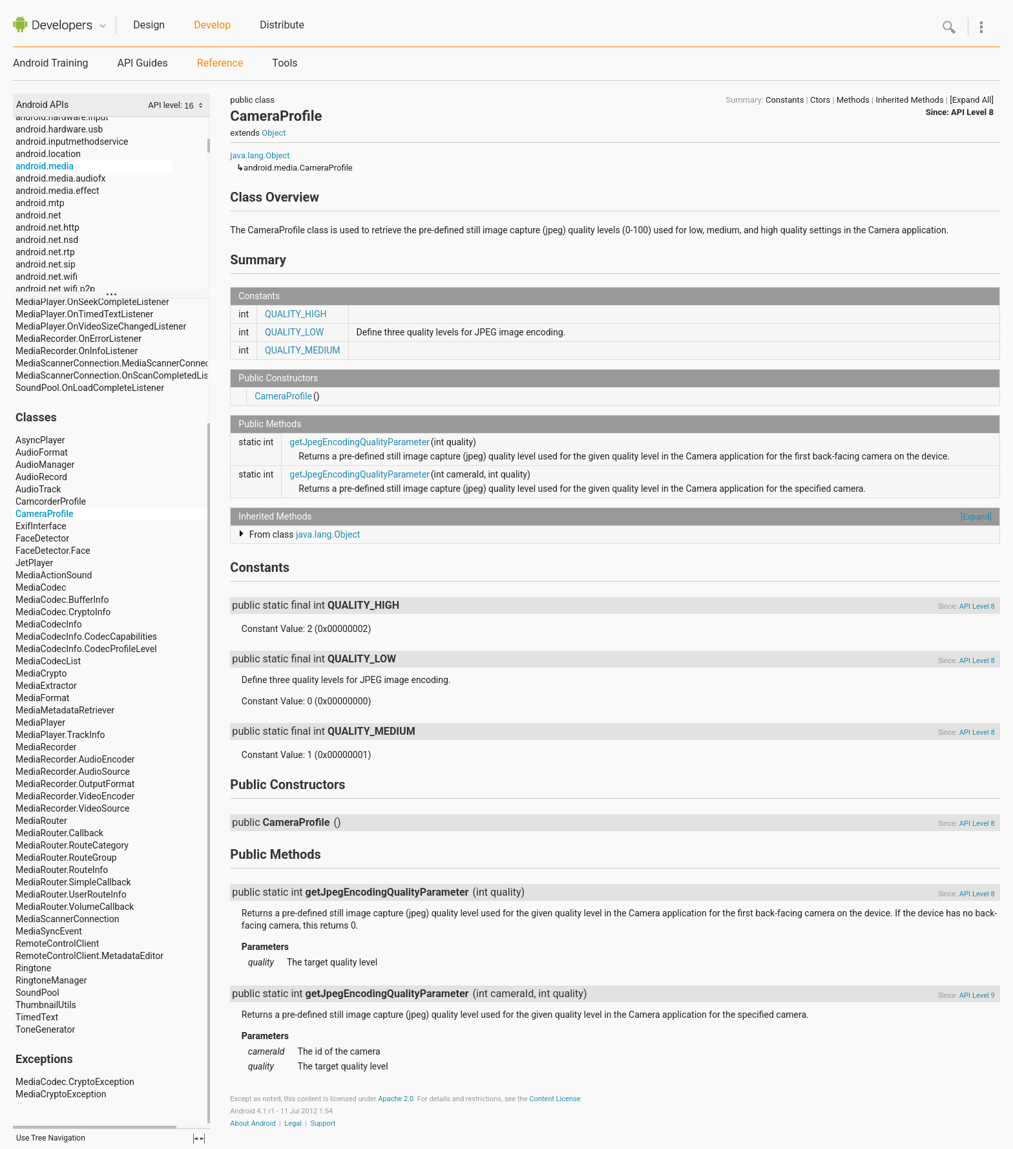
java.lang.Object (259, 155)
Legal (293, 1123)
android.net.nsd (47, 240)
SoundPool (37, 992)
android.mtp (40, 203)
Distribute (282, 25)
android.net (38, 215)
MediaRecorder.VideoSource (72, 808)
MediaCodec (41, 587)
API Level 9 (977, 995)
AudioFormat (42, 452)
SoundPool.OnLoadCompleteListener (90, 388)
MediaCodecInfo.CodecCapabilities (86, 636)
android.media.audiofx (61, 178)
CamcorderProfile (51, 501)
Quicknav (102, 26)
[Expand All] (972, 100)
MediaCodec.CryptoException (75, 1082)
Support (322, 1123)
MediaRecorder (46, 747)
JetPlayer (34, 563)
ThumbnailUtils (46, 1005)
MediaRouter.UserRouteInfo (71, 894)
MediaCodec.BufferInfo (62, 600)
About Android (252, 1123)
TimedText (37, 1017)
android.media (45, 166)
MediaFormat (42, 698)
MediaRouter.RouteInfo (62, 870)
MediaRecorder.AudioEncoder (75, 759)
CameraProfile (45, 514)
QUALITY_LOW (294, 332)
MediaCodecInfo (49, 624)
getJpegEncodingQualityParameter (359, 442)
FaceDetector (42, 538)
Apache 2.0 (395, 1099)
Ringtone (33, 968)
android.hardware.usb (59, 129)
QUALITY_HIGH (295, 314)
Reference (220, 63)
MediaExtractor (46, 685)
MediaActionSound (54, 575)
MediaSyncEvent (49, 931)
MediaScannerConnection (67, 919)
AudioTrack (38, 489)
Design (149, 25)
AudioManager (45, 464)
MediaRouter (41, 821)
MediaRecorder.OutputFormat (75, 784)
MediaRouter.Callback (59, 833)
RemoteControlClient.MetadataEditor (89, 956)
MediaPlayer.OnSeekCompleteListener (92, 302)
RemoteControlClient (57, 943)
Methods (853, 100)
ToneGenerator (45, 1029)
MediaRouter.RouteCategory (72, 845)
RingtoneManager (51, 980)
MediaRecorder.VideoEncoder (75, 796)
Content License (554, 1099)
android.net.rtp (45, 252)
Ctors (820, 100)
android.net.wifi (47, 276)
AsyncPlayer (40, 440)
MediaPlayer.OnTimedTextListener (84, 314)
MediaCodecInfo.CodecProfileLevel (86, 649)
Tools (284, 63)
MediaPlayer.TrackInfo (60, 735)
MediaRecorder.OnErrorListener (78, 338)
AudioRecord (41, 477)
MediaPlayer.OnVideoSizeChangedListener (101, 326)
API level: (166, 105)
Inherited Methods (909, 100)
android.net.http (47, 227)
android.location (48, 154)
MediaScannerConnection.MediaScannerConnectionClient (132, 363)
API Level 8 (972, 112)
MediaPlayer (40, 722)
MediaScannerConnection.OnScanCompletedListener (122, 375)
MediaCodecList (48, 661)
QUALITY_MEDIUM (302, 350)
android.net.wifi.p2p (55, 289)
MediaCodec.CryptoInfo (63, 612)
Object (274, 133)
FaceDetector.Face (53, 550)
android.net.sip (46, 264)
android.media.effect (57, 190)
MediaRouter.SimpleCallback (73, 882)
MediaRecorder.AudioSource (73, 771)
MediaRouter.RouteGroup (66, 857)
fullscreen (199, 1138)
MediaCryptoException (61, 1094)
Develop (212, 25)
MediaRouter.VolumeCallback (75, 906)
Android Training (50, 63)
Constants (785, 100)
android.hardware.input (62, 117)
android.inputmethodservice (72, 141)
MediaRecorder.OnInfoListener (77, 351)
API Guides (142, 63)
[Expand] (976, 517)
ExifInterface (41, 526)
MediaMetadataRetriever (65, 710)
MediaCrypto (41, 673)
